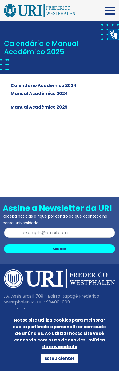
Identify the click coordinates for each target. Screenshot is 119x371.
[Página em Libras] (113, 34)
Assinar (59, 248)
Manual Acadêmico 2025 (39, 107)
